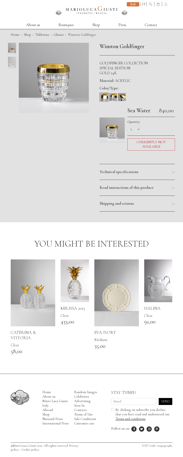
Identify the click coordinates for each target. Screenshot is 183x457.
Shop (96, 25)
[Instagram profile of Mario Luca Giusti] (149, 428)
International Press (55, 423)
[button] (137, 172)
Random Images (85, 392)
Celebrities (81, 396)
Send (165, 401)
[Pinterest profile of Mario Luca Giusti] (157, 428)
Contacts (80, 410)
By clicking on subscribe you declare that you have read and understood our (142, 414)
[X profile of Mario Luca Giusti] (141, 428)
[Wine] (112, 95)
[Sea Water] (104, 95)
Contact (151, 25)
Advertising (82, 401)
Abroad (47, 410)
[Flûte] (121, 95)
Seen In (79, 405)
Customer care (84, 423)
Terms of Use (83, 414)
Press (122, 25)
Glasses (59, 35)
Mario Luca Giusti (55, 401)
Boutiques (66, 25)
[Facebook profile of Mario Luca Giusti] (134, 428)
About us (33, 25)
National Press (52, 419)
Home (46, 392)
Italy (45, 405)
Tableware (42, 35)
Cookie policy (30, 449)
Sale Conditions (85, 419)
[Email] (133, 401)
